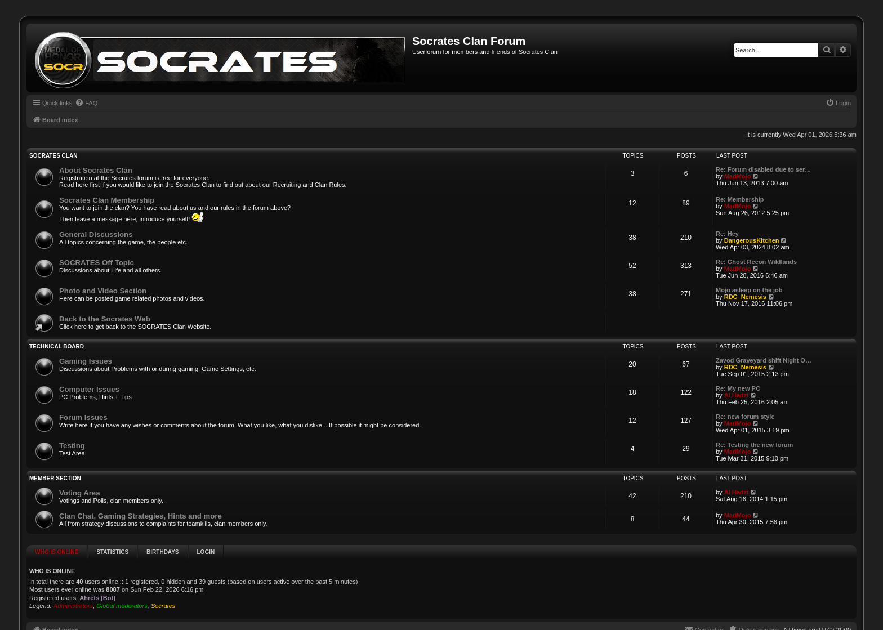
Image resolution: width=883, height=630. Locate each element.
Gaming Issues (85, 361)
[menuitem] (86, 103)
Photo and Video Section (102, 291)
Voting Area (79, 493)
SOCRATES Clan (53, 156)
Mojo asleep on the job (749, 290)
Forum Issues (83, 417)
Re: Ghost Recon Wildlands (756, 261)
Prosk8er (531, 624)
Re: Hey (727, 233)
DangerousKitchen (751, 240)
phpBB (379, 624)
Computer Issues (89, 389)
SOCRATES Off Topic (96, 262)
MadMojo (737, 176)
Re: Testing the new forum (754, 444)
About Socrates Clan (95, 170)
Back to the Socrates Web (104, 319)
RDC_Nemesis (745, 296)
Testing (72, 445)
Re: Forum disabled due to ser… (763, 169)
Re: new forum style (745, 416)
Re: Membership (740, 199)
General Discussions (95, 234)
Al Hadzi (736, 395)
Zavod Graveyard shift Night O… (763, 360)
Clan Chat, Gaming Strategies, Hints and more (140, 516)
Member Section (55, 478)
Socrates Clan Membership (106, 200)
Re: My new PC (738, 388)
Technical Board (56, 346)
